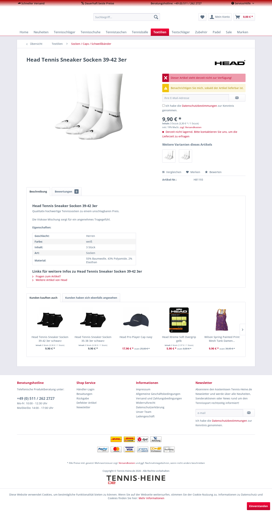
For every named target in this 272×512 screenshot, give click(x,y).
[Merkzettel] (202, 17)
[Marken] (242, 32)
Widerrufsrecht (145, 402)
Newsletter (83, 407)
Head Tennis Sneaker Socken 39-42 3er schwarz (50, 339)
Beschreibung (38, 191)
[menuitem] (31, 3)
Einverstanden (258, 506)
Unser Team (143, 412)
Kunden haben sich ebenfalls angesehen (91, 297)
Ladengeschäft (145, 416)
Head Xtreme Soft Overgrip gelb (179, 339)
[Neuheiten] (41, 32)
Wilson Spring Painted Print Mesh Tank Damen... (222, 339)
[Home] (24, 32)
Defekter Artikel (86, 402)
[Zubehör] (201, 32)
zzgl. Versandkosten (191, 127)
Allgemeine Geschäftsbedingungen (158, 394)
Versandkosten (127, 463)
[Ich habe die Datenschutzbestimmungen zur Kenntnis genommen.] (163, 105)
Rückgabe (82, 398)
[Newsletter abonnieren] (249, 413)
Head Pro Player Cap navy (136, 337)
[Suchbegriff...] (126, 17)
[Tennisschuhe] (90, 32)
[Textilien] (160, 32)
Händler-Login (85, 389)
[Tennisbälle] (140, 32)
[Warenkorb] (244, 17)
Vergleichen (171, 172)
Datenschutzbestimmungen (199, 106)
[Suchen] (156, 17)
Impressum (143, 389)
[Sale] (228, 32)
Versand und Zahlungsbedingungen (159, 398)
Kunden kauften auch (43, 297)
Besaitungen (84, 394)
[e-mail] (219, 413)
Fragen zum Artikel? (46, 276)
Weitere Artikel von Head (49, 280)
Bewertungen (67, 191)
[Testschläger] (180, 32)
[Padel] (216, 32)
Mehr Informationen (151, 498)
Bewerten (213, 172)
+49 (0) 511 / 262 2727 (36, 398)
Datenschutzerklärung (150, 407)
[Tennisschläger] (64, 32)
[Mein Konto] (220, 17)
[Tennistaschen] (116, 32)
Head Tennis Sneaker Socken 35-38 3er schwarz (93, 339)
